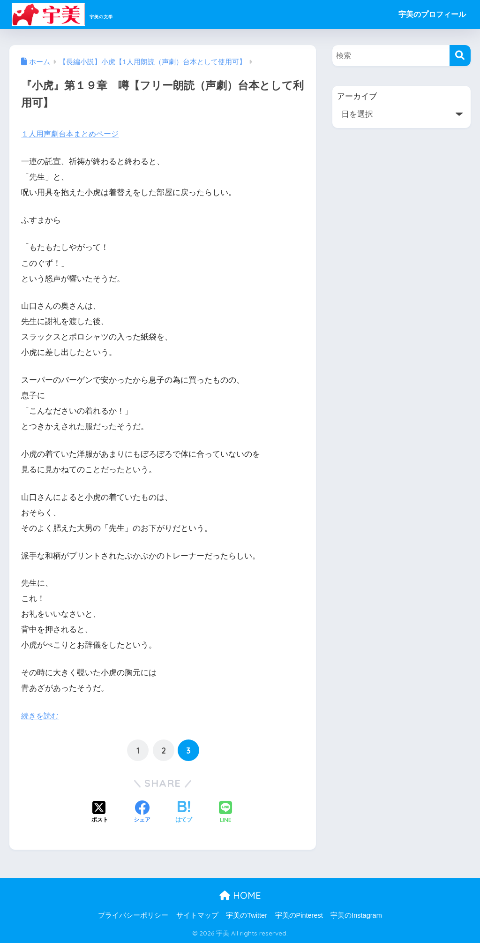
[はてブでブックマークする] (183, 812)
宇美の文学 (80, 14)
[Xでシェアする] (99, 812)
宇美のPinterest (299, 915)
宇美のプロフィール (432, 14)
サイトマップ (197, 915)
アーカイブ (357, 96)
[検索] (460, 55)
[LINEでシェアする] (225, 813)
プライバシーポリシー (133, 915)
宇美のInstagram (356, 915)
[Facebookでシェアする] (142, 812)
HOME (240, 895)
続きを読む (41, 715)
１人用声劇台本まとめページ (73, 133)
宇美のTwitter (246, 915)
